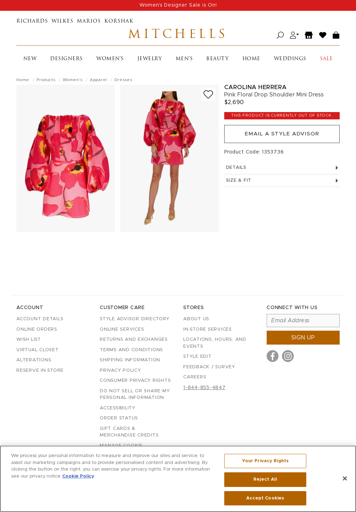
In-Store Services (207, 329)
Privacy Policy (120, 370)
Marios (89, 21)
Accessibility (118, 408)
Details (282, 171)
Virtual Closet (37, 350)
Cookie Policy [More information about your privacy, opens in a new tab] (78, 476)
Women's (110, 60)
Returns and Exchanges (134, 339)
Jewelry (149, 60)
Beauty (217, 60)
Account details (39, 319)
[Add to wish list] (208, 95)
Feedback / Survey (209, 367)
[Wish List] (323, 36)
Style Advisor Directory (134, 319)
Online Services (122, 329)
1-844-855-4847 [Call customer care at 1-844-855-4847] (204, 387)
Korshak (119, 21)
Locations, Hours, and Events (214, 343)
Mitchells (178, 35)
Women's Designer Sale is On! (178, 5)
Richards (32, 21)
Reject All (265, 480)
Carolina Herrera (255, 89)
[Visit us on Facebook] (272, 356)
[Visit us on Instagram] (288, 356)
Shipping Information (130, 360)
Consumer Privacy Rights (135, 380)
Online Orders (36, 329)
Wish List (28, 339)
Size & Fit (282, 184)
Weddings (290, 60)
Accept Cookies (265, 497)
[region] (178, 479)
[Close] (345, 478)
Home (251, 60)
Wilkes (62, 21)
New (30, 60)
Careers (194, 377)
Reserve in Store (40, 370)
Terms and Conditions (131, 350)
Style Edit (197, 356)
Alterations (33, 360)
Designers (66, 60)
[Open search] (280, 36)
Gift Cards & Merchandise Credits (129, 432)
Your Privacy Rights (265, 461)
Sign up (303, 337)
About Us (196, 319)
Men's (184, 60)
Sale (326, 60)
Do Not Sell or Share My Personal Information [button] (135, 394)
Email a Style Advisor (282, 136)
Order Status (119, 418)
